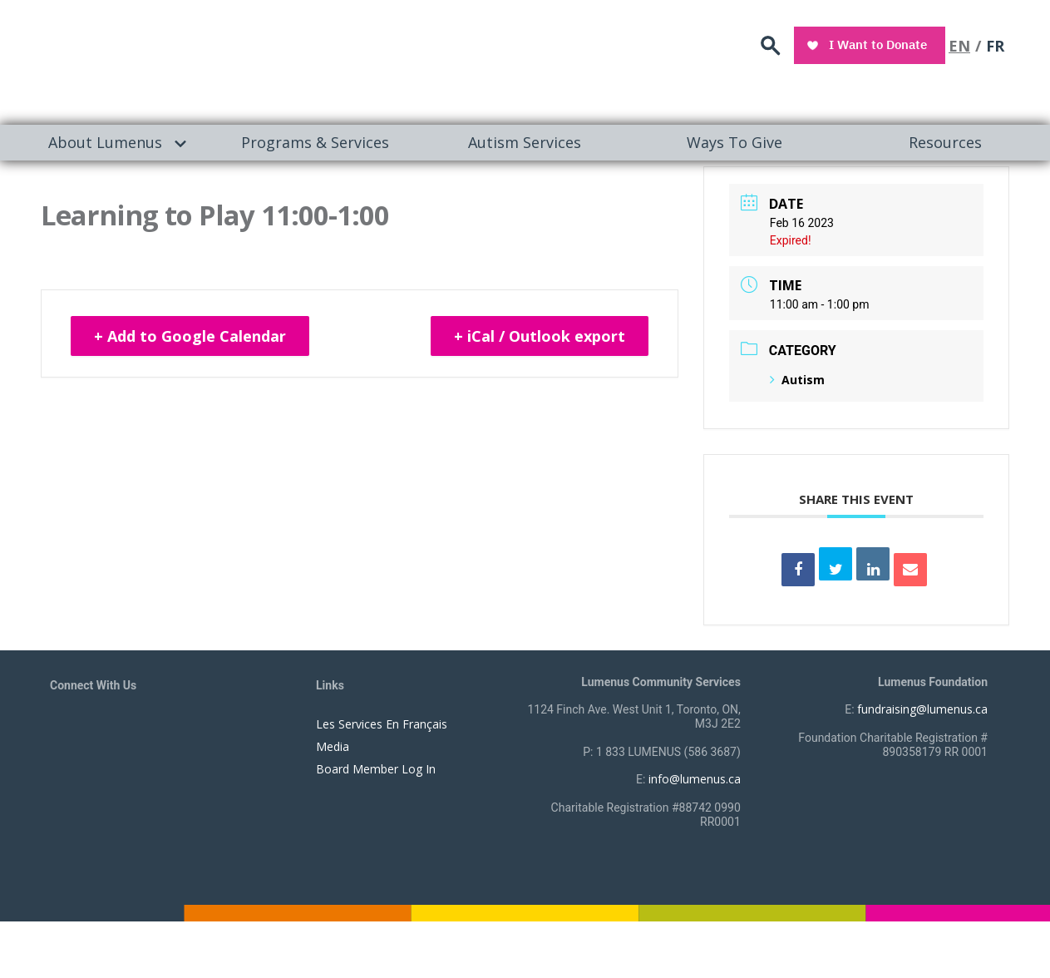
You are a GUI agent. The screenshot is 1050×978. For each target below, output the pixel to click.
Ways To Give (734, 142)
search (771, 46)
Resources (945, 142)
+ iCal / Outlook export (539, 336)
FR (995, 46)
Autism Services (524, 142)
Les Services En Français (381, 724)
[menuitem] (105, 143)
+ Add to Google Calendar (190, 336)
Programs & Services (315, 142)
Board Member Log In (376, 769)
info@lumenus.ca (694, 779)
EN (959, 46)
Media (332, 746)
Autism (797, 380)
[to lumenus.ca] (226, 60)
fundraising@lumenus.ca (922, 709)
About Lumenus (105, 142)
